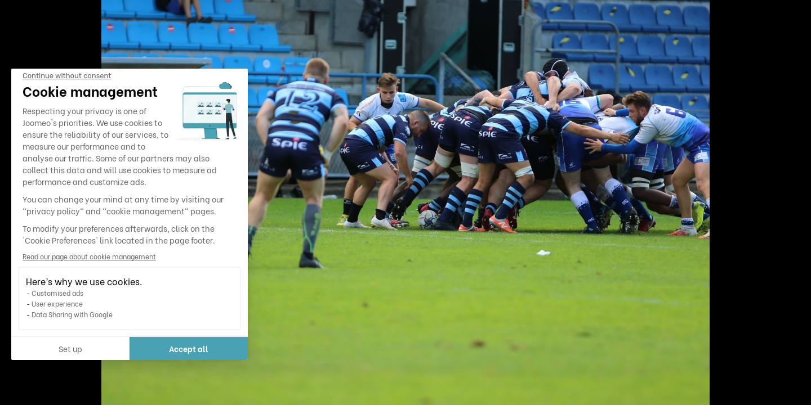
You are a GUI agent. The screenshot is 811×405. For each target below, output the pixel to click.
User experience (57, 303)
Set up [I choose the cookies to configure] (70, 348)
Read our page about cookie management (89, 256)
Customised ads (57, 293)
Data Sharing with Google (72, 314)
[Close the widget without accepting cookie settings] (67, 76)
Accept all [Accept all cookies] (188, 348)
